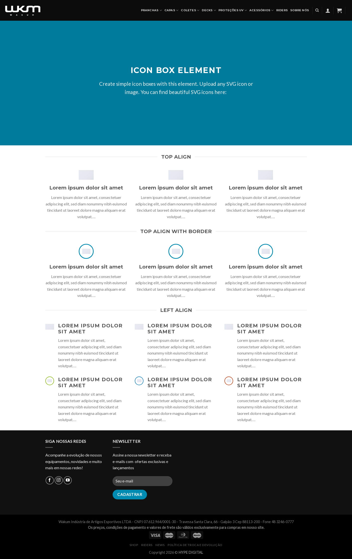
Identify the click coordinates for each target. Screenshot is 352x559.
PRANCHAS (151, 10)
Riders (282, 10)
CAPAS (171, 10)
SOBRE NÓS (299, 10)
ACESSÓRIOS (261, 10)
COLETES (190, 10)
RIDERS (146, 545)
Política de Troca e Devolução (195, 545)
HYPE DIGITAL (191, 552)
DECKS (209, 10)
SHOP (134, 545)
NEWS (159, 545)
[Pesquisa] (317, 10)
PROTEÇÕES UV (232, 10)
